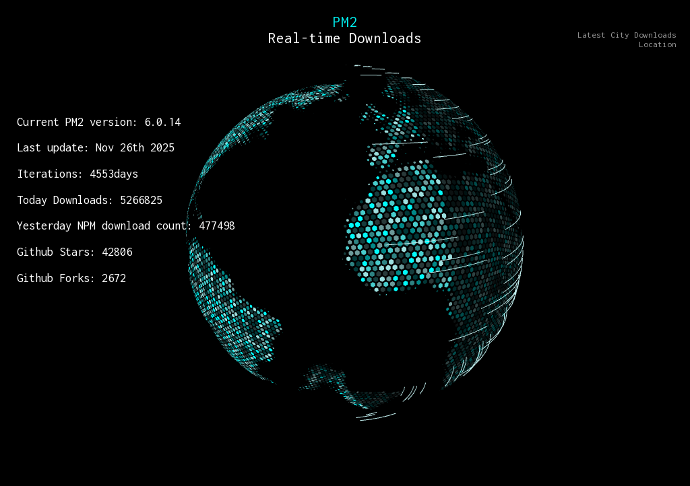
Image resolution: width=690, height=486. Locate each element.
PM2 (345, 21)
